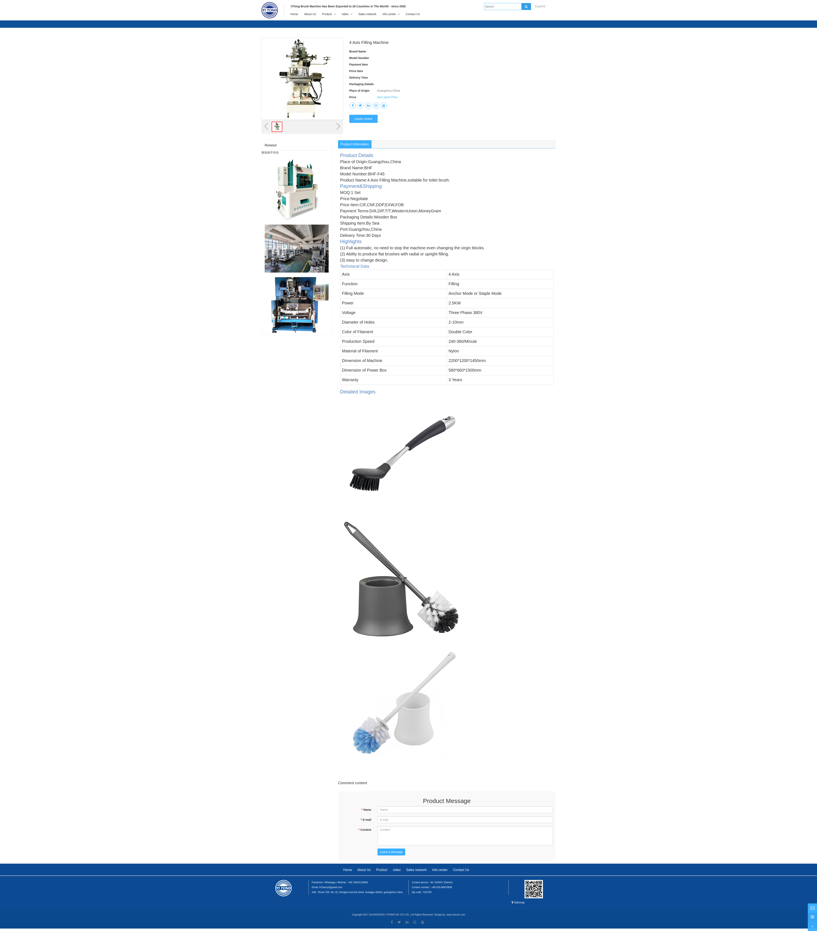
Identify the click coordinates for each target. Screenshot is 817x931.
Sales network (367, 14)
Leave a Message (391, 852)
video (345, 14)
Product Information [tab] (354, 144)
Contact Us (413, 14)
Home (294, 14)
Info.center (389, 14)
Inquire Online (363, 118)
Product (327, 14)
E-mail (366, 819)
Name (366, 809)
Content (364, 829)
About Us (310, 14)
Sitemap (518, 902)
